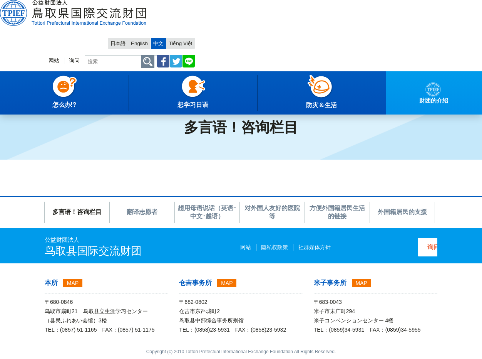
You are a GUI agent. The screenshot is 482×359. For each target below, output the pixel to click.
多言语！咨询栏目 (77, 212)
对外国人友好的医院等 (272, 212)
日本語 (351, 6)
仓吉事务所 (195, 283)
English (375, 6)
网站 (279, 29)
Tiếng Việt (421, 6)
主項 (11, 102)
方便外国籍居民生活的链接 (337, 212)
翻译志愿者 (142, 212)
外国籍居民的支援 (402, 212)
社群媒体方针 (285, 247)
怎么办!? (54, 102)
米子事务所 (330, 283)
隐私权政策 (246, 247)
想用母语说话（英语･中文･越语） (207, 212)
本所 (51, 283)
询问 (301, 29)
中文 (397, 6)
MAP (73, 283)
